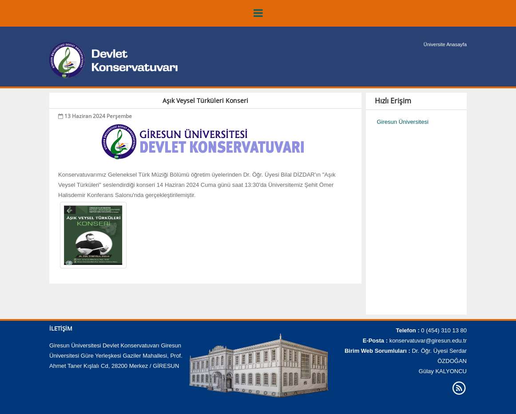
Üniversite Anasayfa (445, 44)
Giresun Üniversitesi (403, 121)
